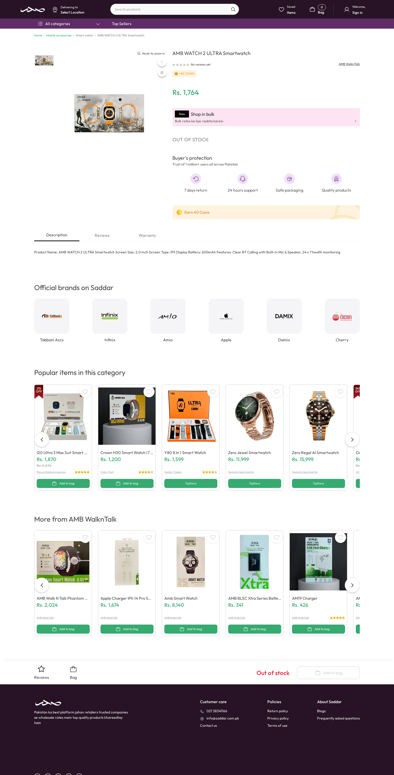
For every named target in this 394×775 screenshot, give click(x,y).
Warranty (147, 235)
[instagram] (70, 753)
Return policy (277, 688)
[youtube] (60, 753)
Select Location (142, 39)
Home (38, 35)
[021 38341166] (213, 688)
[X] (81, 753)
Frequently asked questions (338, 695)
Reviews (102, 235)
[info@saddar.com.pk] (219, 695)
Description (56, 234)
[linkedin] (49, 753)
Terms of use (277, 702)
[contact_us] (208, 702)
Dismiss (121, 39)
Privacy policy (278, 695)
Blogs (321, 688)
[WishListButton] (162, 62)
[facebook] (39, 753)
